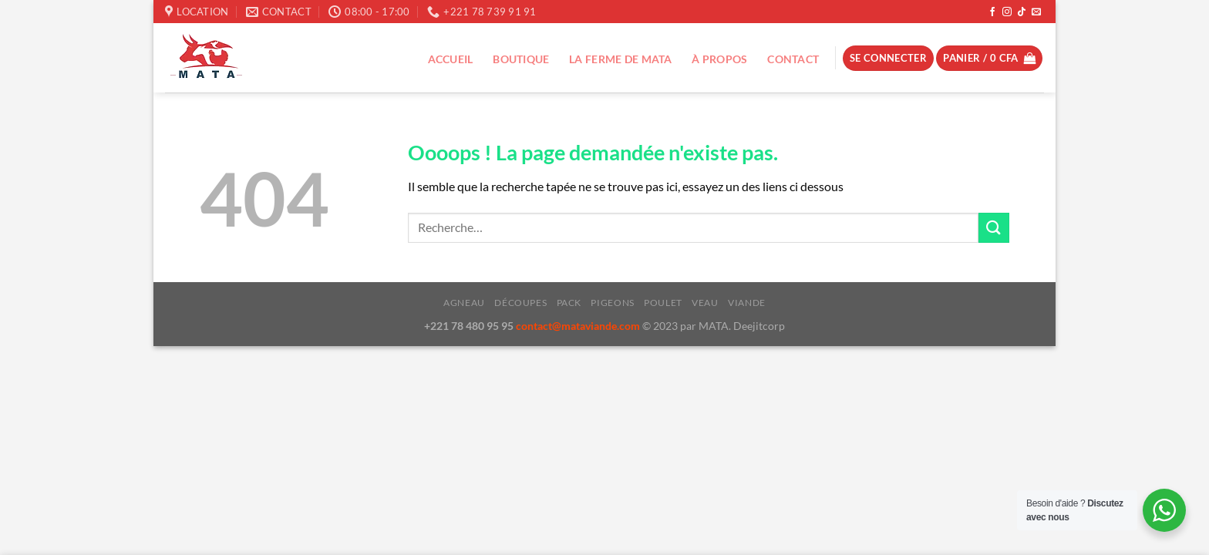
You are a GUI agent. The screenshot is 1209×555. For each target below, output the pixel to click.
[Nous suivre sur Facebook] (992, 12)
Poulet (663, 302)
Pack (569, 302)
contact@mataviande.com (579, 325)
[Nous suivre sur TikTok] (1021, 12)
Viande (747, 302)
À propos (719, 59)
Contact (793, 59)
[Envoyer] (993, 228)
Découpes (520, 302)
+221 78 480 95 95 (470, 325)
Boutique (521, 59)
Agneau (464, 302)
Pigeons (612, 302)
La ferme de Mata (620, 59)
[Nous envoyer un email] (1036, 12)
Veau (705, 302)
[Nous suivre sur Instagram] (1007, 12)
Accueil (450, 59)
